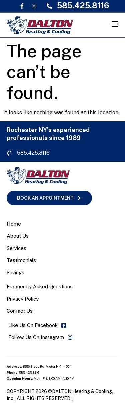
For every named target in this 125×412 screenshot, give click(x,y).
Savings (15, 272)
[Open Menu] (115, 25)
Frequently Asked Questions (40, 286)
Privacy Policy (23, 299)
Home (14, 224)
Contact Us (20, 311)
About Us (18, 236)
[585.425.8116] (49, 6)
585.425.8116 (83, 5)
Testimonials (21, 260)
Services (16, 248)
